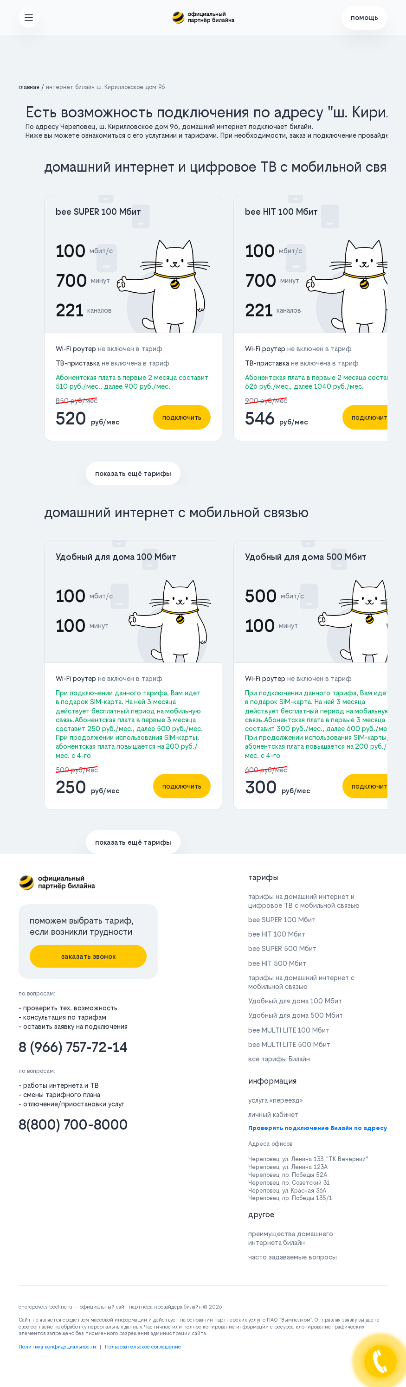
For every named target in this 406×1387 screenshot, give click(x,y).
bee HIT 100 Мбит (281, 212)
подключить (181, 417)
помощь (364, 17)
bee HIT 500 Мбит (277, 963)
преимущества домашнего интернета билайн (290, 1238)
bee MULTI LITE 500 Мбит (289, 1044)
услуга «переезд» (275, 1100)
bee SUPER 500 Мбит (282, 948)
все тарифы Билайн (279, 1059)
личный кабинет (273, 1114)
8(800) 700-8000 (73, 1125)
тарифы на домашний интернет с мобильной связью (301, 982)
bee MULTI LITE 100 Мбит (288, 1030)
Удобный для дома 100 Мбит (116, 557)
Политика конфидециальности (57, 1347)
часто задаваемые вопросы (292, 1257)
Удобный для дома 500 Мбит (306, 557)
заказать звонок (88, 956)
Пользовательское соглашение (143, 1347)
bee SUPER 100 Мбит (98, 212)
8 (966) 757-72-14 (73, 1047)
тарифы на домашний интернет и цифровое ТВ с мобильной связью (304, 901)
